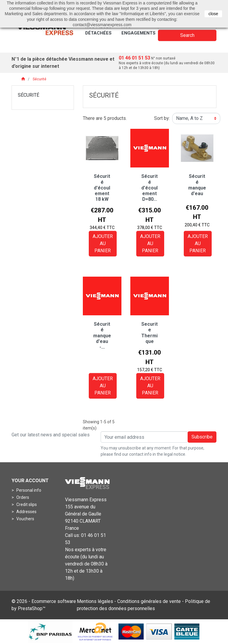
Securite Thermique (149, 332)
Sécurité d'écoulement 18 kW (102, 187)
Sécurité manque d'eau (197, 184)
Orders (22, 497)
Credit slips (26, 504)
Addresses (26, 511)
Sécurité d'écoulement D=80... (149, 187)
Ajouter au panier (103, 243)
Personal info (28, 490)
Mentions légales (95, 601)
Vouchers (24, 518)
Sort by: (162, 118)
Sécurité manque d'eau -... (102, 335)
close (213, 13)
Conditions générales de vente (149, 601)
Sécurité (28, 95)
